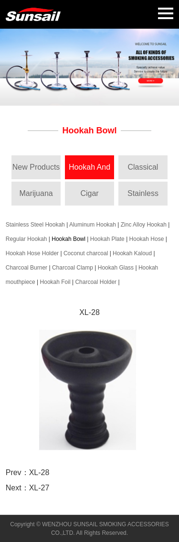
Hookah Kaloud (132, 253)
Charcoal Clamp (72, 267)
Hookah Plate (107, 239)
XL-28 (39, 472)
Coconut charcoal (85, 253)
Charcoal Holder (95, 282)
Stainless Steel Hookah (35, 224)
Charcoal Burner (26, 267)
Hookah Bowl (68, 239)
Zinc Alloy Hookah (144, 224)
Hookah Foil (55, 282)
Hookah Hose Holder (32, 253)
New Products (36, 167)
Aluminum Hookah (92, 224)
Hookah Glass (116, 267)
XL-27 (39, 488)
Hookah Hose (146, 239)
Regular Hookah (26, 239)
